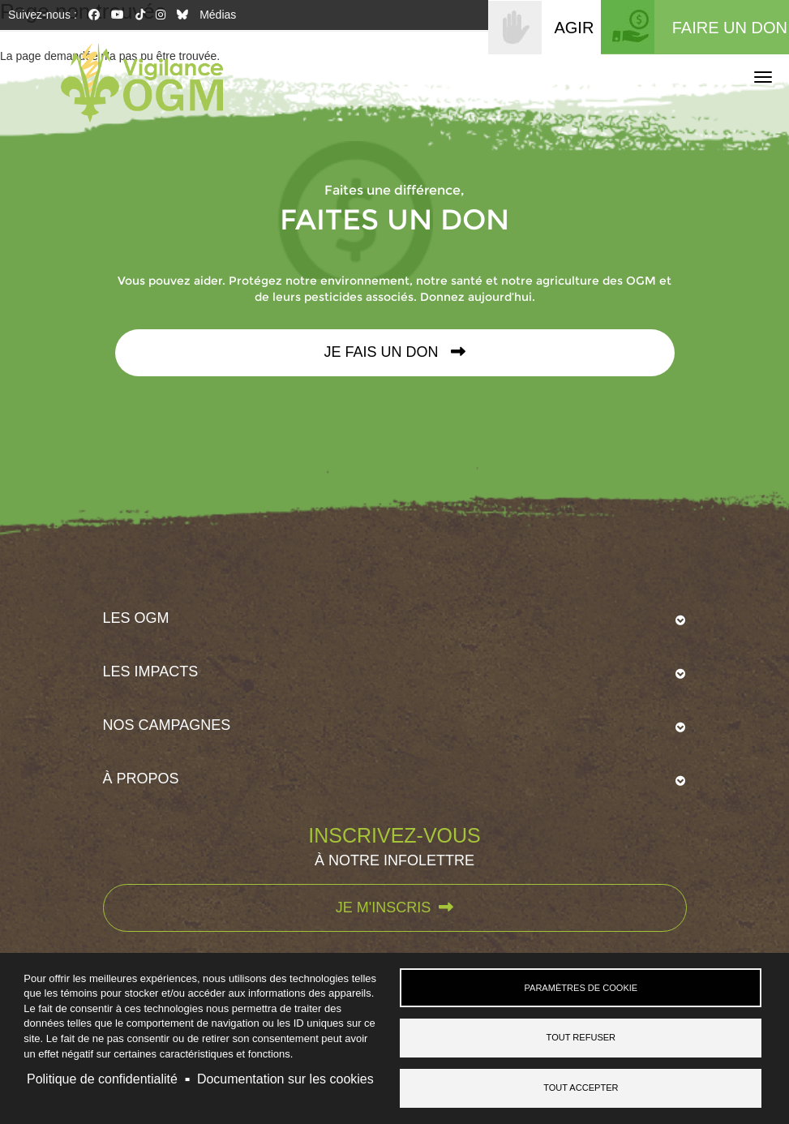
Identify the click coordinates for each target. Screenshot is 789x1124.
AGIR (574, 27)
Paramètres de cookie (580, 988)
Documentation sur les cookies (285, 1079)
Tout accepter (580, 1087)
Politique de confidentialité (102, 1079)
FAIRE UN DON (729, 27)
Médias (217, 14)
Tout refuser (581, 1037)
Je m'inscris (394, 907)
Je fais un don (394, 352)
